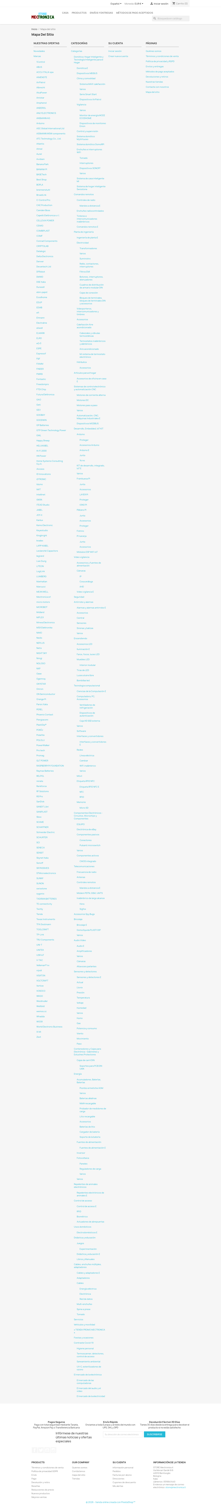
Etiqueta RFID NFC (86, 781)
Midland (40, 612)
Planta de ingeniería (84, 232)
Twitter (41, 1450)
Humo (80, 1018)
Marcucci (41, 586)
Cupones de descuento (124, 1482)
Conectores (86, 840)
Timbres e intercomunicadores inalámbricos (87, 219)
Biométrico (82, 1216)
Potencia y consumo (87, 1028)
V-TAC (39, 960)
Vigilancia (81, 104)
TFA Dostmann (43, 924)
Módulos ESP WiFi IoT (87, 552)
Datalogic (41, 251)
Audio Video (80, 940)
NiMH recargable (88, 1103)
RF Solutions (42, 791)
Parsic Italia (42, 704)
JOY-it (39, 515)
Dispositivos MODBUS (88, 423)
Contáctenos (78, 1471)
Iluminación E (83, 649)
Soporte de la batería (90, 1137)
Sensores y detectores (85, 971)
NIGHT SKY (41, 653)
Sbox (38, 817)
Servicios (78, 1319)
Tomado (84, 158)
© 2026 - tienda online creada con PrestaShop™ (110, 1502)
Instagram (53, 1450)
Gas (79, 1023)
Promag (40, 755)
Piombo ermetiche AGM (91, 1088)
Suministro (85, 258)
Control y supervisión (87, 131)
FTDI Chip (41, 389)
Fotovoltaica (83, 1158)
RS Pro (39, 796)
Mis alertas (118, 1486)
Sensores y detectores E (89, 977)
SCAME (40, 822)
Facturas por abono (122, 1475)
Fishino (80, 531)
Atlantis (40, 143)
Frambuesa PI (83, 478)
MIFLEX (40, 617)
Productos (79, 12)
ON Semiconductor (45, 694)
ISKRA (39, 499)
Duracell (40, 287)
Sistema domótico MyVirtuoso (86, 138)
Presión (80, 992)
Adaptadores (83, 1278)
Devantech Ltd (43, 266)
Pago (33, 1478)
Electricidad (83, 242)
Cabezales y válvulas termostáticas (90, 334)
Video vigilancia (81, 557)
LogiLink (40, 571)
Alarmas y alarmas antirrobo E (91, 607)
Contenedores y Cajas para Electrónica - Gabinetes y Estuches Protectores (87, 1051)
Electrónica (85, 1294)
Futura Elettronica (45, 394)
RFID (82, 797)
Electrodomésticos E (87, 1232)
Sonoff (39, 863)
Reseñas (35, 1486)
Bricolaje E (82, 925)
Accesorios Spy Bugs (84, 914)
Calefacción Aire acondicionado (85, 326)
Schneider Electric (45, 832)
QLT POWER (42, 760)
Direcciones (118, 1478)
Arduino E (84, 450)
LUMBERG (41, 576)
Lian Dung (41, 561)
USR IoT (40, 955)
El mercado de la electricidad (91, 1396)
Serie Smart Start (88, 94)
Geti (38, 404)
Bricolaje (78, 919)
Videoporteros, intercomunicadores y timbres (88, 311)
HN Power (41, 456)
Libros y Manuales (86, 1259)
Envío (34, 1475)
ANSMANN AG (43, 118)
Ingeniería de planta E (87, 237)
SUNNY (39, 878)
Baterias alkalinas (88, 1098)
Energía (78, 1074)
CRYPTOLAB (42, 246)
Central (80, 618)
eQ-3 (38, 343)
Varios (83, 89)
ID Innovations (43, 474)
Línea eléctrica (87, 755)
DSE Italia (41, 282)
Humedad (81, 1008)
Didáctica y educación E (88, 1254)
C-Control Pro (43, 200)
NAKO (39, 632)
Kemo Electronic (44, 525)
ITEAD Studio (42, 504)
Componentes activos (88, 855)
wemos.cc (41, 1011)
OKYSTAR (41, 684)
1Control (40, 62)
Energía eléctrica (88, 1288)
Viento (80, 1033)
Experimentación (88, 1249)
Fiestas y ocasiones (83, 1337)
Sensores (81, 623)
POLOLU (40, 740)
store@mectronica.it (175, 1487)
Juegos (80, 1243)
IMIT (38, 489)
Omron (39, 689)
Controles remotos (86, 882)
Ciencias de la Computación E (91, 691)
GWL (38, 435)
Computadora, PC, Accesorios (86, 698)
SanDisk (40, 801)
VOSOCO (40, 991)
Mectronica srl (43, 597)
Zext (38, 1037)
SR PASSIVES (42, 868)
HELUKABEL (42, 445)
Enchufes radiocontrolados (90, 210)
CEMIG (39, 225)
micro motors (43, 602)
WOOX (39, 1021)
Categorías (76, 51)
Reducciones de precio (42, 1489)
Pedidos (117, 1471)
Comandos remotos (84, 194)
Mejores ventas (39, 1497)
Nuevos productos (40, 1493)
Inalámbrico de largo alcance (91, 898)
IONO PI (83, 504)
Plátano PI (81, 510)
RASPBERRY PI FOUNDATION (50, 765)
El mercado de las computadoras (85, 1382)
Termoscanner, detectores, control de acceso (90, 1355)
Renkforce (41, 786)
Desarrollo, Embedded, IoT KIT (88, 428)
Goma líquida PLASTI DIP (89, 930)
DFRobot (40, 271)
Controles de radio (86, 200)
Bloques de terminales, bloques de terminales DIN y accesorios (93, 300)
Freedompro (42, 384)
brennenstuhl (43, 189)
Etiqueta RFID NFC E (89, 786)
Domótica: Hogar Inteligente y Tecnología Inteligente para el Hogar (88, 59)
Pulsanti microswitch (90, 845)
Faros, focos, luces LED (88, 654)
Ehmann (40, 317)
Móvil (79, 776)
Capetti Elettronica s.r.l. (48, 215)
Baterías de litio (87, 1126)
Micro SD (84, 807)
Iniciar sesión (115, 51)
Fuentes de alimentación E (93, 1147)
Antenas (81, 877)
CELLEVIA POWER (45, 220)
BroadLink (41, 195)
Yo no (82, 460)
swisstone (41, 888)
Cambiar (84, 760)
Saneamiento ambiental (88, 1361)
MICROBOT (41, 607)
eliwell (39, 328)
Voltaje (80, 1002)
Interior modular (88, 665)
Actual (80, 982)
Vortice (40, 985)
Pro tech (40, 750)
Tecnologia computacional (87, 685)
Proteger (84, 440)
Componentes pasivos (88, 834)
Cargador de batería (90, 1131)
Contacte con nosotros (157, 87)
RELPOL (40, 776)
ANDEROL (41, 108)
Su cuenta (119, 1462)
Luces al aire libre (85, 675)
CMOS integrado (88, 861)
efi (37, 312)
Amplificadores (84, 951)
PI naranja (81, 536)
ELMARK (40, 333)
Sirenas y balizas (85, 628)
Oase (39, 673)
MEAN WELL (42, 591)
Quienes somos (79, 1467)
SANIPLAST (42, 811)
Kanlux (39, 520)
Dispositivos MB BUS (87, 73)
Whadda (40, 1016)
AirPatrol (40, 82)
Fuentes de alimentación (89, 1142)
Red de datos (86, 1299)
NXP (38, 668)
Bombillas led (83, 680)
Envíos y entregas (101, 12)
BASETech (41, 174)
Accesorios (82, 319)
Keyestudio (42, 530)
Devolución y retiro (40, 1482)
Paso (79, 1043)
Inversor (81, 1153)
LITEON (40, 566)
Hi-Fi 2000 (41, 450)
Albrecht (40, 87)
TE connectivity (44, 904)
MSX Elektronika (44, 627)
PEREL (39, 709)
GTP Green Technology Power (51, 430)
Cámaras (81, 570)
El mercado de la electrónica (88, 1374)
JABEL (39, 510)
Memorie (81, 802)
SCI (38, 842)
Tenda (39, 914)
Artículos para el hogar (85, 373)
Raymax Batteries (45, 770)
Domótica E (82, 68)
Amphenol (41, 102)
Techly (39, 909)
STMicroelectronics (46, 873)
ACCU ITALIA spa (44, 72)
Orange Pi (41, 699)
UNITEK (40, 950)
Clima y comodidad (86, 78)
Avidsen (40, 159)
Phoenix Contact (44, 714)
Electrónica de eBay (86, 829)
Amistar (40, 97)
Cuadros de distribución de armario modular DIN (92, 286)
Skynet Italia (42, 857)
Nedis (39, 637)
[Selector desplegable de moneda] (139, 4)
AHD (82, 586)
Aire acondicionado (89, 349)
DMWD (39, 276)
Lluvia (79, 987)
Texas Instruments (45, 919)
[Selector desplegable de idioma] (116, 4)
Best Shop (41, 179)
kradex (39, 540)
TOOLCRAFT (42, 929)
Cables (80, 1283)
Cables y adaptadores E (88, 1272)
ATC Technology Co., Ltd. (48, 138)
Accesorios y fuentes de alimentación (89, 564)
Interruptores (86, 163)
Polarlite (40, 735)
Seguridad (79, 597)
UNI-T (39, 944)
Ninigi (39, 658)
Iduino (39, 484)
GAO (38, 399)
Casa (65, 12)
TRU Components (45, 939)
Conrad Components (46, 241)
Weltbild (40, 1006)
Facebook (34, 1450)
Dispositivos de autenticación (87, 714)
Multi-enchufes (84, 1304)
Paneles (83, 1163)
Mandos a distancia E (90, 205)
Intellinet (40, 494)
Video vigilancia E (85, 591)
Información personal (123, 1467)
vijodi (39, 970)
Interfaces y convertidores (90, 736)
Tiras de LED (83, 670)
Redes (80, 749)
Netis (39, 648)
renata (39, 781)
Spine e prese (83, 1309)
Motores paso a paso (87, 405)
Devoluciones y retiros (157, 76)
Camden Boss (43, 210)
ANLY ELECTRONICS (46, 113)
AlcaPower (41, 92)
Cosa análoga (86, 581)
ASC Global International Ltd (50, 128)
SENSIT (40, 852)
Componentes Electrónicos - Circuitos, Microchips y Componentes (88, 816)
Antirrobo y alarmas (83, 602)
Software (81, 731)
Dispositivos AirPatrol (90, 99)
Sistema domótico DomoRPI (90, 144)
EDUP (39, 302)
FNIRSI (39, 374)
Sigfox (83, 909)
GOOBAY (40, 415)
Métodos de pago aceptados (134, 12)
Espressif (41, 353)
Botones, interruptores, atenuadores (91, 278)
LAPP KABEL (42, 545)
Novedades (39, 51)
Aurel (39, 154)
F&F (38, 358)
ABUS (39, 67)
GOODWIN (41, 420)
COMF (39, 236)
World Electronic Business (49, 1026)
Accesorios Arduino (89, 445)
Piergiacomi (42, 719)
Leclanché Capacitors (47, 550)
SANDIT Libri (42, 806)
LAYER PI (84, 494)
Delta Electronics (44, 256)
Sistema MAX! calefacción (92, 84)
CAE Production (44, 205)
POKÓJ (39, 730)
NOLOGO (40, 663)
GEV (38, 409)
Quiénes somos (153, 51)
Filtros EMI (85, 271)
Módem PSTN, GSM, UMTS (90, 893)
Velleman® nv (42, 965)
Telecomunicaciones (84, 866)
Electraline (41, 322)
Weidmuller (42, 1001)
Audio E (80, 946)
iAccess (40, 469)
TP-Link (40, 934)
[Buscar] (171, 18)
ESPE (39, 348)
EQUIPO (81, 824)
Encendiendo (80, 638)
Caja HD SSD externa (90, 720)
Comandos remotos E (87, 226)
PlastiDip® (41, 724)
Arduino (40, 123)
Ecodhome (41, 297)
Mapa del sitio (152, 92)
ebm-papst (41, 292)
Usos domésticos (82, 1226)
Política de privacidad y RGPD (160, 61)
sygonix (40, 893)
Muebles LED (83, 659)
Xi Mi (38, 1031)
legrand (40, 556)
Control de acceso (83, 1200)
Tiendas (76, 1478)
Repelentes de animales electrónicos (86, 1185)
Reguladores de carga (90, 1168)
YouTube (47, 1450)
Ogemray (41, 678)
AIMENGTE (41, 77)
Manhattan (41, 581)
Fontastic (41, 379)
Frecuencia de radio (86, 872)
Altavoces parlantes (86, 966)
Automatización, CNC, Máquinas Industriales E (88, 417)
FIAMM (39, 363)
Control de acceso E (87, 1206)
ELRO (39, 338)
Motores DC (83, 400)
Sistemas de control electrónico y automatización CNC (90, 388)
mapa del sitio (78, 1475)
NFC (82, 792)
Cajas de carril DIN (86, 1060)
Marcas (37, 56)
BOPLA (39, 184)
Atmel (39, 149)
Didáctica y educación (85, 1237)
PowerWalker (43, 745)
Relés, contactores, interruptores (89, 265)
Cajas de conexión (89, 292)
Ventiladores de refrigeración (87, 706)
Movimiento (83, 1038)
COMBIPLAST (43, 230)
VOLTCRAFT (42, 980)
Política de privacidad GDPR (44, 1471)
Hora (82, 904)
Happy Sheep (43, 440)
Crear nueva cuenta (118, 56)
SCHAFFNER (42, 827)
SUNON (40, 883)
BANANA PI (41, 169)
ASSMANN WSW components (50, 133)
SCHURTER (41, 837)
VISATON (40, 975)
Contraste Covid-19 (83, 1342)
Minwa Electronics (45, 622)
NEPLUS (40, 643)
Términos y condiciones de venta (162, 56)
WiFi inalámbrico (88, 765)
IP (80, 576)
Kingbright (41, 535)
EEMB (39, 307)
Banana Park (42, 164)
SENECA (40, 847)
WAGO (39, 996)
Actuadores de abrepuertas (90, 1221)
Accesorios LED (84, 644)
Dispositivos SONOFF (90, 168)
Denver (40, 261)
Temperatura (83, 997)
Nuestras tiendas (154, 81)
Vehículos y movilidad (84, 1324)
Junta (82, 455)
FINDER (40, 369)
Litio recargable (87, 1116)
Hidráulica (82, 362)
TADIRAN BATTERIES (46, 898)
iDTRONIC (41, 479)
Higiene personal (85, 1348)
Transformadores (88, 248)
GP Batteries (42, 425)
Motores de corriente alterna (91, 395)
